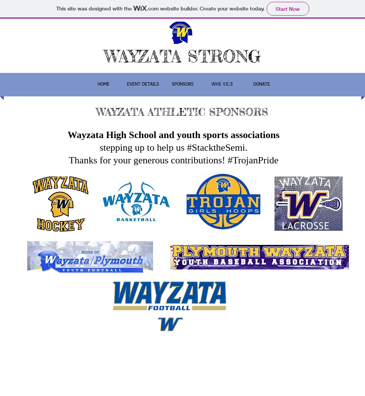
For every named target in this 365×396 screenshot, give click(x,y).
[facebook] (340, 390)
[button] (182, 84)
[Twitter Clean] (317, 390)
